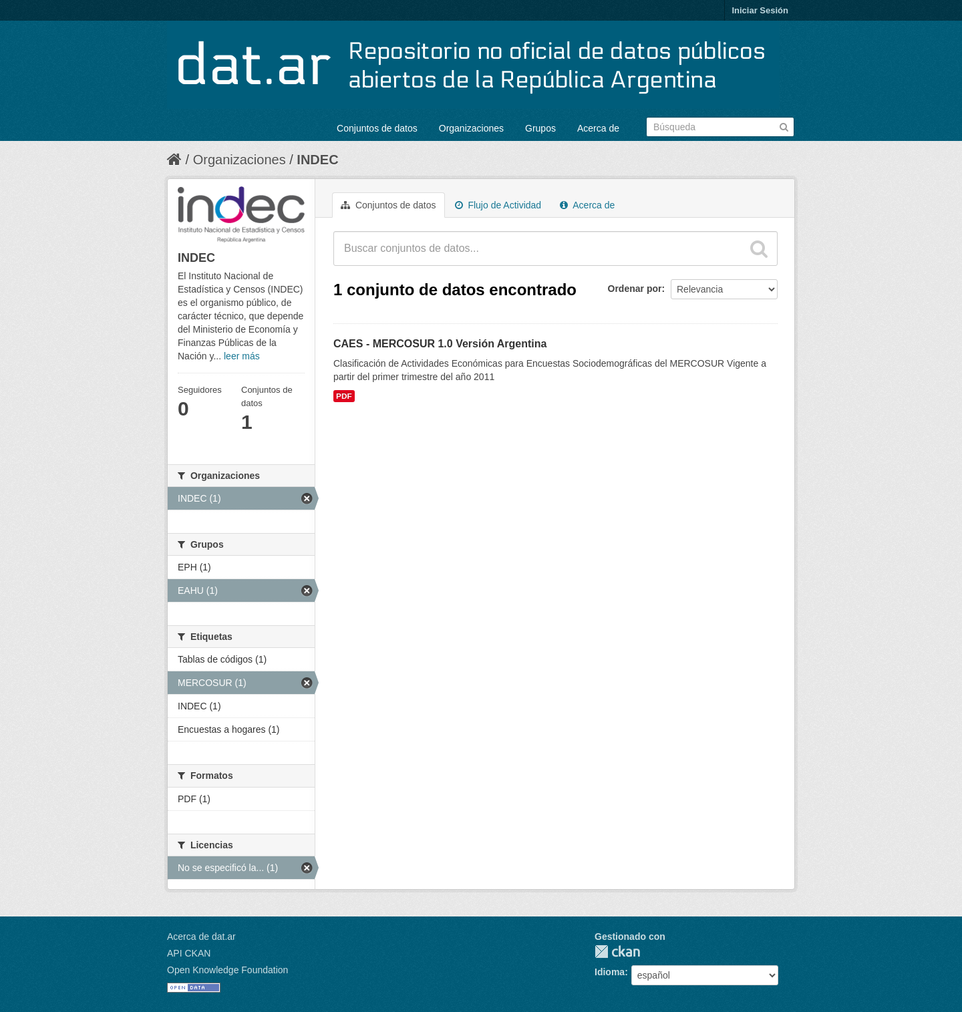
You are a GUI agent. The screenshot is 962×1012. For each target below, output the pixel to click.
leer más (242, 356)
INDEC (317, 159)
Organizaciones (471, 128)
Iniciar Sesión (760, 10)
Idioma (610, 972)
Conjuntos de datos (377, 128)
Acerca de (598, 128)
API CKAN (188, 953)
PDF (344, 396)
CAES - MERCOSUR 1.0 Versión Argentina (439, 343)
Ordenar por (635, 288)
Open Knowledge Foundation (227, 970)
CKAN (617, 952)
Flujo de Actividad (498, 205)
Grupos (540, 128)
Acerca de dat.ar (201, 936)
